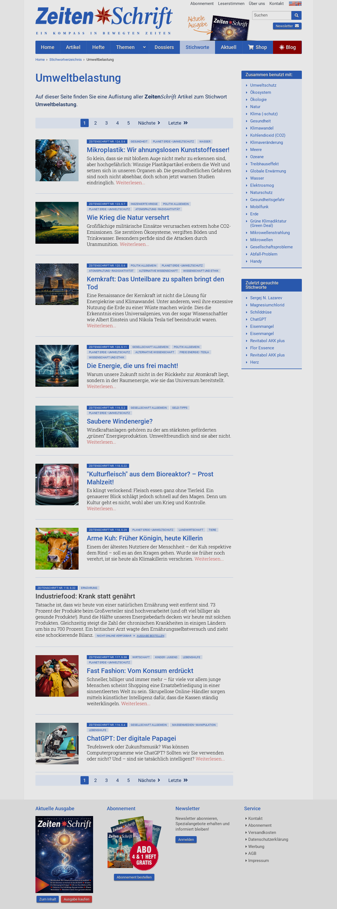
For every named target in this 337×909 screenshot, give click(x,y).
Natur (255, 106)
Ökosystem (260, 92)
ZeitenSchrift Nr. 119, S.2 (107, 407)
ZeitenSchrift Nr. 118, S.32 (57, 587)
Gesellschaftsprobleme (271, 247)
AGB (252, 853)
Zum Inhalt (47, 899)
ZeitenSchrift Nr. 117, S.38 (108, 657)
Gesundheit (139, 141)
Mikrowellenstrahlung (270, 232)
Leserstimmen (231, 3)
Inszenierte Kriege (144, 203)
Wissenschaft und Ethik (200, 270)
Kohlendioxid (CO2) (267, 135)
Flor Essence (262, 347)
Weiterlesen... (130, 182)
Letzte (178, 123)
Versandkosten (262, 832)
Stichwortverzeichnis (65, 59)
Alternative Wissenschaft (158, 270)
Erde (254, 214)
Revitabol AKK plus (267, 340)
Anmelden (186, 839)
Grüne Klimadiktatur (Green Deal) (268, 223)
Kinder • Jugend (166, 657)
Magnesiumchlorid (267, 305)
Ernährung (89, 587)
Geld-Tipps (179, 407)
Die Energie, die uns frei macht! (132, 366)
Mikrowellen (261, 239)
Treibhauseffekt (264, 163)
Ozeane (257, 156)
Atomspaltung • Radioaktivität (157, 209)
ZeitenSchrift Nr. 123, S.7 (107, 203)
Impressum (258, 860)
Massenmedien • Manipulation (194, 724)
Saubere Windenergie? (120, 421)
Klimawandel (262, 128)
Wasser (204, 141)
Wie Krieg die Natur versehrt (128, 217)
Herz (254, 362)
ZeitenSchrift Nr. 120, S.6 (107, 265)
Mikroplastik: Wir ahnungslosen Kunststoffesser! (158, 150)
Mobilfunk (259, 206)
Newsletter (287, 26)
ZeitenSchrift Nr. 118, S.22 (108, 465)
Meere (256, 149)
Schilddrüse (261, 312)
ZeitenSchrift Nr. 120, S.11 (108, 346)
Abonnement (202, 3)
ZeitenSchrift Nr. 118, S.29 (108, 529)
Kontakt (276, 3)
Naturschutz (261, 192)
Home (40, 59)
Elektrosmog (262, 185)
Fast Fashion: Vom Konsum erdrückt (140, 671)
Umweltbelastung (100, 59)
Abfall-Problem (263, 254)
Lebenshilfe (191, 657)
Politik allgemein (176, 203)
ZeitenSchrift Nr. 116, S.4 (107, 724)
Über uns (257, 3)
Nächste (149, 123)
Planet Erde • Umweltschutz (173, 141)
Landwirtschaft (191, 529)
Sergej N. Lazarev (266, 297)
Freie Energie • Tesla (194, 352)
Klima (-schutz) (264, 113)
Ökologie (258, 99)
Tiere (212, 529)
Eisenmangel (262, 326)
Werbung (256, 846)
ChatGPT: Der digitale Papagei (131, 738)
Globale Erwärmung (268, 171)
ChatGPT (258, 319)
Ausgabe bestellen (150, 635)
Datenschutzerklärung (268, 839)
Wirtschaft (141, 657)
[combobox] (271, 15)
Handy (256, 261)
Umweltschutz (263, 85)
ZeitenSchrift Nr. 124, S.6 (107, 141)
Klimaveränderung (266, 142)
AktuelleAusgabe (197, 21)
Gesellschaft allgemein (150, 346)
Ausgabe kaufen (76, 899)
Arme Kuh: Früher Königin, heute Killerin (145, 538)
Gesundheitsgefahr (267, 199)
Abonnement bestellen (134, 877)
